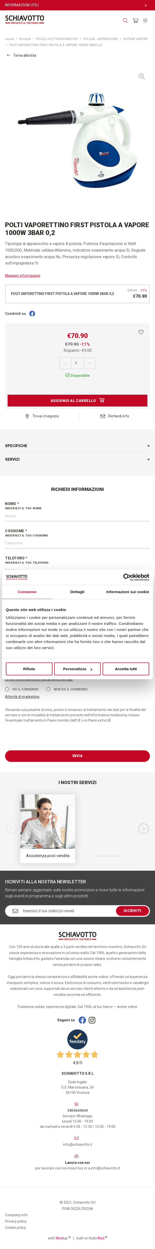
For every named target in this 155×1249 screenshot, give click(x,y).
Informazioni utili (22, 5)
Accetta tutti (126, 669)
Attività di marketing (22, 697)
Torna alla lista (21, 55)
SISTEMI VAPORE (135, 39)
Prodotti (25, 39)
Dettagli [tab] (77, 592)
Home (9, 39)
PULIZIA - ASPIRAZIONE (100, 39)
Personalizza (77, 669)
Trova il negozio (42, 416)
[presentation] (43, 740)
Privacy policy (16, 1221)
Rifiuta (29, 669)
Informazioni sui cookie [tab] (127, 592)
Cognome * (77, 533)
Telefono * (77, 560)
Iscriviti (132, 911)
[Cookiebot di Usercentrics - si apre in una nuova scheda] (127, 577)
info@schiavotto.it (77, 1144)
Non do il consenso (67, 689)
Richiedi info (115, 416)
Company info (16, 1215)
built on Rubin (91, 1238)
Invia (77, 756)
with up (59, 1238)
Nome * (77, 506)
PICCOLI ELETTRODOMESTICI (57, 39)
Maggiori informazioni (22, 276)
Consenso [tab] (27, 592)
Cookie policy (15, 1228)
